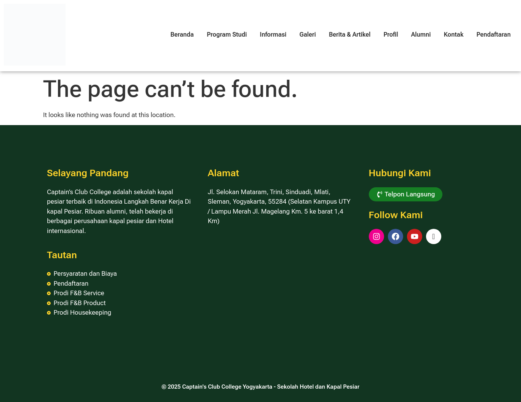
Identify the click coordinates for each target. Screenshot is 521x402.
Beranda (182, 34)
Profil (390, 34)
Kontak (453, 34)
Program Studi (227, 34)
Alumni (421, 34)
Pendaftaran (493, 34)
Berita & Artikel (349, 34)
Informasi (273, 34)
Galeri (307, 34)
